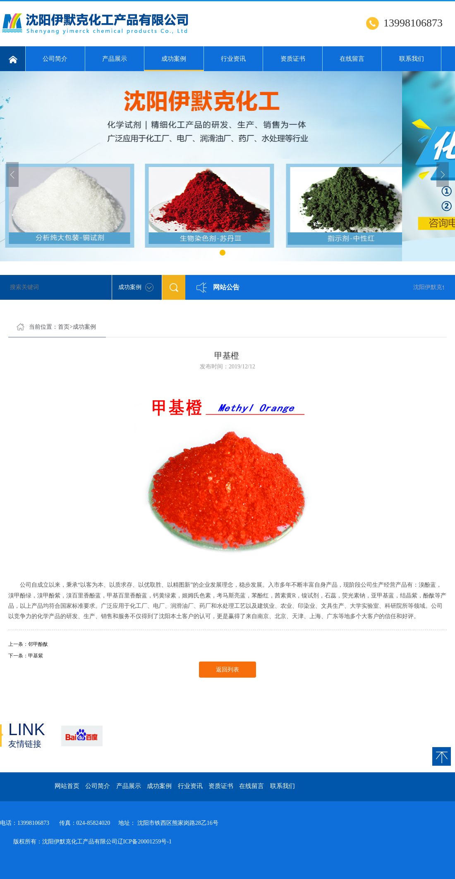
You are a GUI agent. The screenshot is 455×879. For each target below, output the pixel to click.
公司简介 (55, 58)
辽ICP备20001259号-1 (144, 841)
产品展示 (114, 58)
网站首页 (67, 786)
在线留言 (352, 58)
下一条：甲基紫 (25, 656)
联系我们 (411, 58)
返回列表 (227, 669)
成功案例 (174, 63)
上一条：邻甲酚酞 (28, 644)
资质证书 (292, 58)
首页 (63, 327)
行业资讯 (233, 58)
